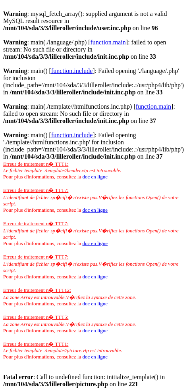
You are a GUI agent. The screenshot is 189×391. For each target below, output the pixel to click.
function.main (108, 42)
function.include (72, 70)
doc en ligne (95, 177)
